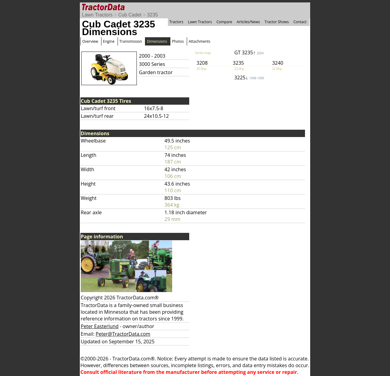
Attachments (199, 41)
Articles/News (248, 21)
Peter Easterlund (100, 326)
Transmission (130, 41)
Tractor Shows (276, 21)
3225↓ (249, 77)
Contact (300, 21)
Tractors (176, 21)
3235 (152, 14)
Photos (178, 41)
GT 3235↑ (249, 52)
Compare (224, 21)
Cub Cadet (130, 14)
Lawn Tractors (97, 14)
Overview (90, 41)
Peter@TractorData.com (123, 334)
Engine (109, 41)
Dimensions (157, 41)
